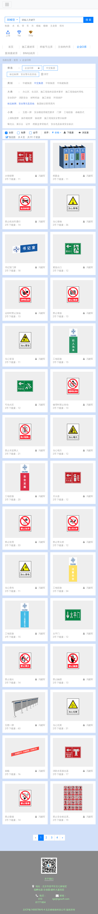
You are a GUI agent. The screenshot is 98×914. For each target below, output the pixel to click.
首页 (10, 46)
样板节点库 (46, 46)
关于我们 (49, 879)
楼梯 (45, 25)
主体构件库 (64, 46)
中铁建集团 (62, 83)
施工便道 (46, 97)
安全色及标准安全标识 (62, 124)
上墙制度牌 (13, 118)
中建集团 (27, 83)
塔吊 (62, 25)
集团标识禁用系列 (46, 103)
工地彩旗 (68, 112)
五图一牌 (27, 112)
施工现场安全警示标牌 (55, 118)
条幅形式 (79, 112)
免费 (23, 132)
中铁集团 (50, 83)
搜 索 (88, 19)
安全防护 (12, 97)
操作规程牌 (26, 118)
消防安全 (23, 97)
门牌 (59, 112)
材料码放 (34, 97)
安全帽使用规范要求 (44, 112)
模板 (38, 25)
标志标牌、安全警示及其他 (21, 103)
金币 (35, 132)
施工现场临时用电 (74, 91)
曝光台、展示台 (15, 124)
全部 (11, 132)
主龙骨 (53, 25)
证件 (28, 124)
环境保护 (57, 97)
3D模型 (11, 19)
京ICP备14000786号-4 (34, 909)
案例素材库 (11, 53)
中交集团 (38, 83)
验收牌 (38, 118)
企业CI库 (82, 46)
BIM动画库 (29, 53)
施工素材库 (28, 46)
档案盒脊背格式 (40, 124)
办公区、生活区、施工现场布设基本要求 (43, 91)
